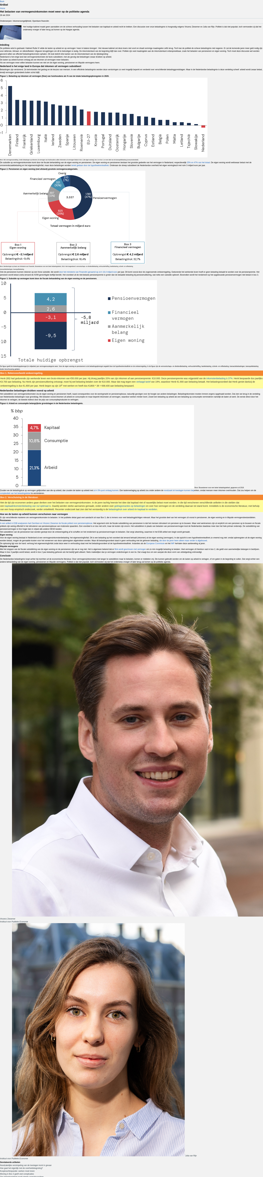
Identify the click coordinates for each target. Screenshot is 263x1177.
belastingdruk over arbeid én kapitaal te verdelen (133, 509)
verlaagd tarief (143, 381)
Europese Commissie (155, 543)
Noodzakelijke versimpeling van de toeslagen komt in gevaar (26, 1165)
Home (2, 8)
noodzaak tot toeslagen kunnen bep (179, 490)
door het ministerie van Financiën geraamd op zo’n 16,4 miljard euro (88, 272)
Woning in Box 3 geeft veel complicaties (17, 1174)
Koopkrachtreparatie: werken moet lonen (17, 1171)
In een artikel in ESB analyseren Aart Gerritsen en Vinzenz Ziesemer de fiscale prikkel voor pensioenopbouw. (46, 523)
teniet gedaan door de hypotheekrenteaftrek (90, 165)
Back (2, 1)
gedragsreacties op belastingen (130, 506)
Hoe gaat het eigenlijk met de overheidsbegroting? (21, 1168)
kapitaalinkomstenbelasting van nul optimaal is (28, 506)
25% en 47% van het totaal (198, 162)
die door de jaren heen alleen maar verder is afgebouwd (183, 540)
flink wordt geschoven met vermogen (130, 549)
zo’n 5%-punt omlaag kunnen (106, 490)
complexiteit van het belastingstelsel (15, 493)
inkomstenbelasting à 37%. (219, 378)
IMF (172, 543)
